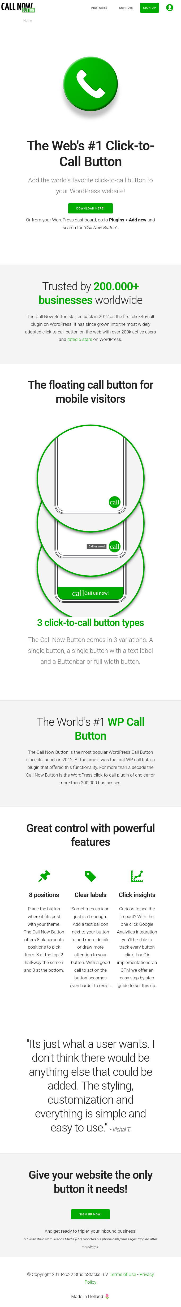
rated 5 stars (79, 339)
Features (99, 8)
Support (126, 8)
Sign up (149, 8)
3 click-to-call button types (90, 622)
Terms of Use (123, 1274)
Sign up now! (90, 1214)
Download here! (90, 208)
